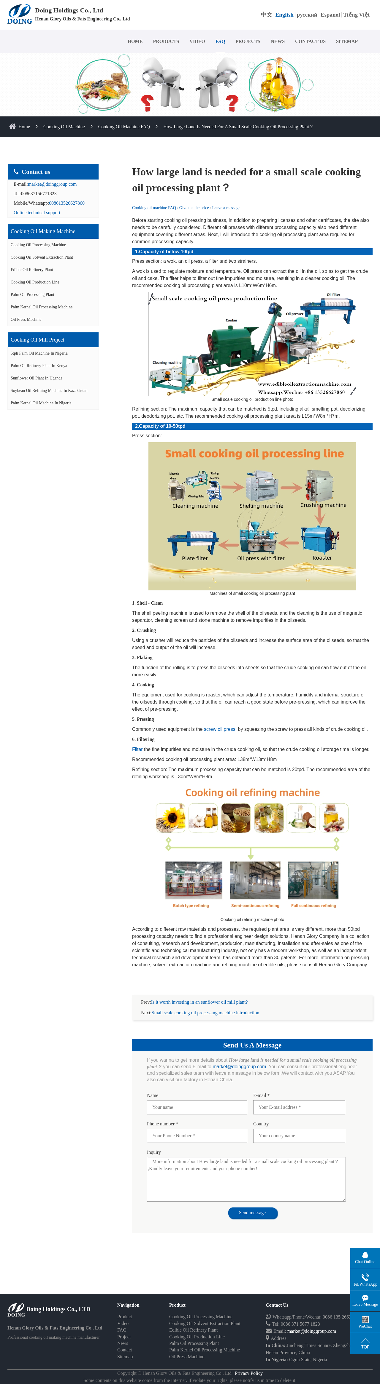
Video (123, 1323)
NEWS (278, 41)
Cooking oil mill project (37, 340)
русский (307, 15)
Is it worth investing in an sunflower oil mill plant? (199, 1002)
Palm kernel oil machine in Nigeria (41, 403)
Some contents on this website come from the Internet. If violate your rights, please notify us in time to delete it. (190, 1380)
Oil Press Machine (26, 319)
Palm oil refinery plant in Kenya (39, 365)
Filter (137, 749)
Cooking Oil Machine (64, 126)
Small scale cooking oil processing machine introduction (205, 1012)
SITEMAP (347, 41)
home (24, 126)
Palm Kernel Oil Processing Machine (41, 307)
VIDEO (197, 41)
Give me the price (194, 208)
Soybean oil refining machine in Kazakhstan (49, 390)
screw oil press (219, 729)
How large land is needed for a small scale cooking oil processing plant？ (238, 126)
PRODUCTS (166, 41)
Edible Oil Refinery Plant (32, 269)
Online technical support (37, 212)
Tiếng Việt (356, 15)
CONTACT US (310, 41)
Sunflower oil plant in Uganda (36, 378)
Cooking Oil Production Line (35, 282)
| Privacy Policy (247, 1373)
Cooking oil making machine (43, 231)
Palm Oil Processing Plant (32, 294)
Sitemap (125, 1356)
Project (124, 1336)
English (285, 15)
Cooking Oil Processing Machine (38, 245)
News (122, 1343)
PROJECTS (247, 41)
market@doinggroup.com (52, 184)
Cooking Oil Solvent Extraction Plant (42, 257)
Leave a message (226, 208)
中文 (266, 15)
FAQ (220, 41)
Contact (124, 1349)
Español (330, 15)
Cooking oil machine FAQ (124, 126)
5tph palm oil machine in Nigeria (39, 353)
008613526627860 (67, 203)
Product (124, 1316)
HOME (135, 41)
